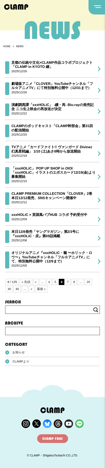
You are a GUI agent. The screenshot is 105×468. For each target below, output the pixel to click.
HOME (7, 46)
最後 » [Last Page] (41, 289)
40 (17, 289)
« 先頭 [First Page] (25, 282)
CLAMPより (17, 361)
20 (88, 282)
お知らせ (15, 352)
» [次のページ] (31, 289)
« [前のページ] (36, 282)
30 (9, 289)
